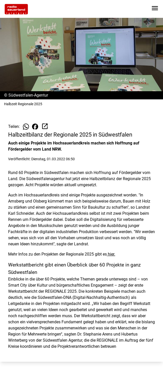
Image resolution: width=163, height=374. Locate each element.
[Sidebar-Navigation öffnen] (155, 9)
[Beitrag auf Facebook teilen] (35, 127)
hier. (111, 254)
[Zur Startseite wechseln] (16, 9)
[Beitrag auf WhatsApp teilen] (26, 127)
